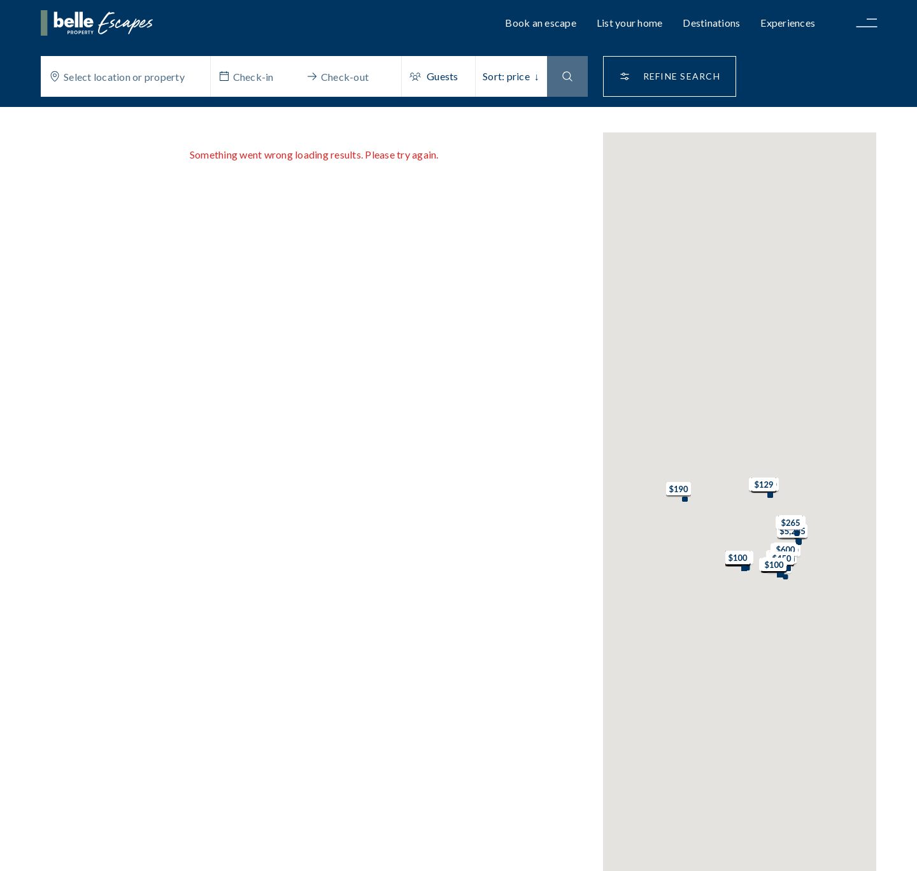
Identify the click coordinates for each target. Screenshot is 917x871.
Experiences (787, 23)
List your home (630, 23)
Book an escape (540, 23)
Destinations (711, 23)
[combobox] (133, 76)
